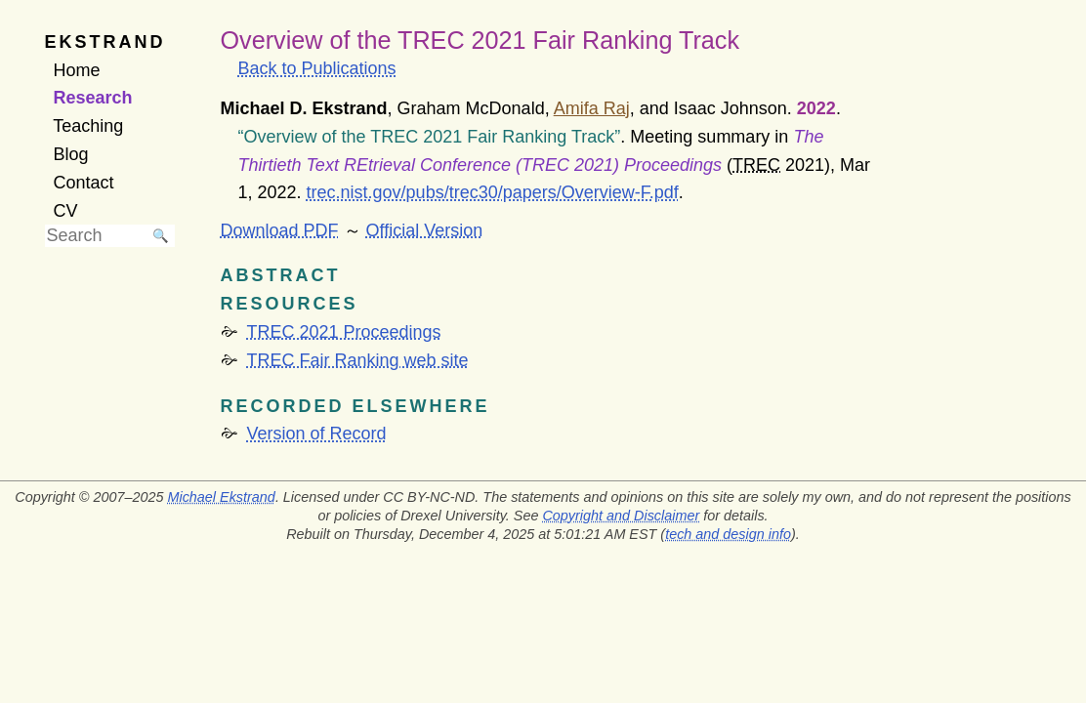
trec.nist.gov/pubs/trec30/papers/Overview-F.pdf (493, 192)
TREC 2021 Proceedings (344, 332)
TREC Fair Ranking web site (358, 360)
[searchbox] (95, 236)
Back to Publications (317, 68)
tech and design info (728, 534)
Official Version (424, 230)
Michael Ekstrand (220, 497)
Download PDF (280, 230)
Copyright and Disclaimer (620, 515)
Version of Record (317, 433)
